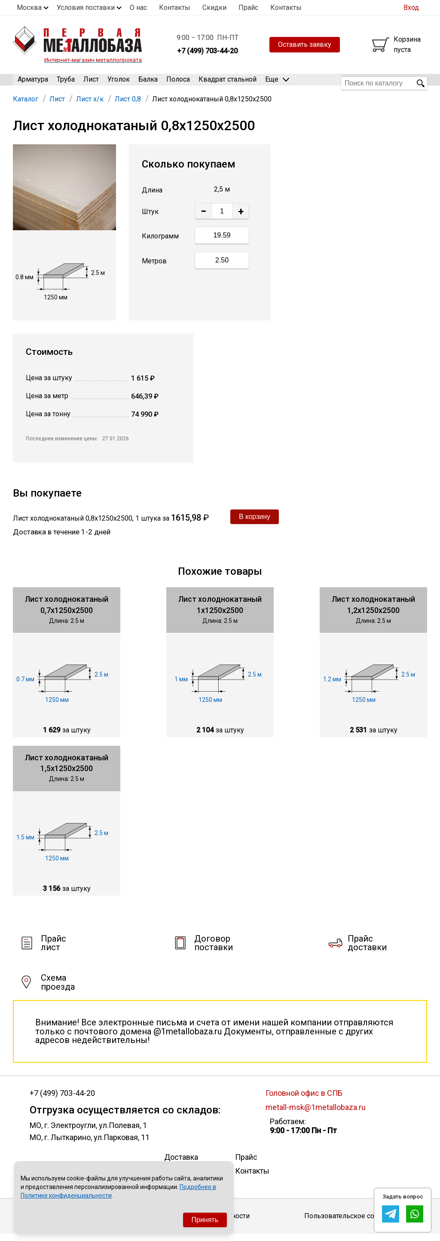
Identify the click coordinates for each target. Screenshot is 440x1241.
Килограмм (160, 243)
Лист (91, 83)
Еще (277, 83)
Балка (148, 83)
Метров (154, 268)
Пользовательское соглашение (355, 1223)
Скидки (214, 7)
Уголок (118, 83)
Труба (66, 83)
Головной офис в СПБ (304, 1099)
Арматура (33, 83)
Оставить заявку (304, 44)
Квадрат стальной (228, 83)
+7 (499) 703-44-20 (62, 1100)
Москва (29, 7)
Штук (150, 219)
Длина (152, 197)
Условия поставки (86, 7)
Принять (205, 1219)
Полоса (178, 83)
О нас (138, 7)
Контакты (174, 7)
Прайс (248, 7)
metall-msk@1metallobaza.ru (316, 1114)
